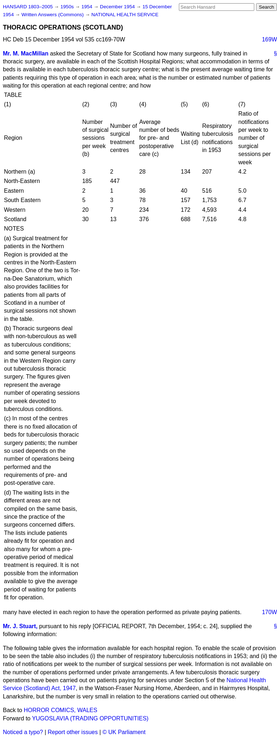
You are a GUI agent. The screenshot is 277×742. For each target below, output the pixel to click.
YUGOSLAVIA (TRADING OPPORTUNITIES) (90, 718)
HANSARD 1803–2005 (28, 6)
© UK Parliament (123, 732)
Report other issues (73, 732)
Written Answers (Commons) (53, 14)
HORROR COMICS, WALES (60, 710)
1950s (67, 6)
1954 (88, 6)
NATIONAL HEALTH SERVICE (124, 14)
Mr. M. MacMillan (25, 53)
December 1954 (118, 6)
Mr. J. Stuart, (20, 626)
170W (269, 612)
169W (269, 39)
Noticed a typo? (23, 732)
